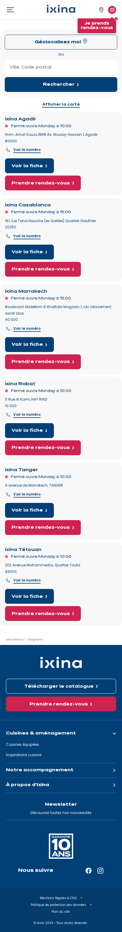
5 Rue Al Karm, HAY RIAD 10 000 (26, 402)
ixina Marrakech (26, 291)
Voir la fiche (27, 166)
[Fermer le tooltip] (116, 19)
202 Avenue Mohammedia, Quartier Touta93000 (42, 568)
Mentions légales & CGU (59, 898)
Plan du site (61, 911)
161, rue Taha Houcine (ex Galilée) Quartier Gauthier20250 (50, 224)
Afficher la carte (61, 104)
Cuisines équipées (22, 744)
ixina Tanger (21, 470)
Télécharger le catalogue (59, 686)
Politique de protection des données (59, 905)
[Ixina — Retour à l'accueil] (61, 9)
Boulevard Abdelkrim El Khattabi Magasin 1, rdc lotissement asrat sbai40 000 (58, 313)
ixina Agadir (20, 119)
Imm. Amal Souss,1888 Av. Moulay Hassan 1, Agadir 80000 (51, 138)
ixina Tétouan (23, 550)
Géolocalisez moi (58, 42)
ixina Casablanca (28, 205)
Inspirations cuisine (23, 754)
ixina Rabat (20, 384)
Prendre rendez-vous (41, 183)
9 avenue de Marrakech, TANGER (34, 485)
